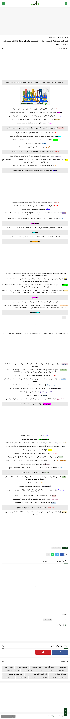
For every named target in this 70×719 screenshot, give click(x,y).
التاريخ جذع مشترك (22, 667)
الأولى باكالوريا (63, 667)
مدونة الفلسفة (51, 716)
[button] (62, 554)
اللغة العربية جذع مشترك (16, 674)
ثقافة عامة (44, 677)
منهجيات (34, 677)
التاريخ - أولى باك (49, 667)
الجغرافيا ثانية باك (30, 670)
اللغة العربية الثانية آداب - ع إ (39, 674)
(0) (3, 49)
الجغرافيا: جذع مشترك (12, 670)
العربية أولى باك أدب (61, 674)
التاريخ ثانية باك (36, 667)
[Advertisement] (35, 20)
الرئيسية (65, 37)
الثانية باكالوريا (9, 667)
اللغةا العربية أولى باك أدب (59, 677)
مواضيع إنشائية (23, 677)
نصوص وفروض (54, 37)
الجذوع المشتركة (62, 670)
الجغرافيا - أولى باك (45, 670)
